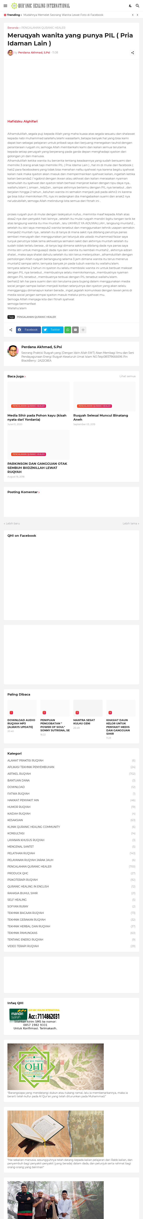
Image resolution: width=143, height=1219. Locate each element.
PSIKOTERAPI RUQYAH (71, 880)
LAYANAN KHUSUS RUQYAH (71, 840)
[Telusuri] (138, 6)
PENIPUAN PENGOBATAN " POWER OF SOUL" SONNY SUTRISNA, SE (55, 725)
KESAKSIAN (71, 820)
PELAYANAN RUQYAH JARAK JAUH (71, 860)
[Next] (137, 15)
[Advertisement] (71, 89)
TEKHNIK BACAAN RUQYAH (71, 913)
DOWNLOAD (71, 787)
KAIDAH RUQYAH (71, 814)
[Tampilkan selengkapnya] (83, 330)
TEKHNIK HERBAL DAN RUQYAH (71, 926)
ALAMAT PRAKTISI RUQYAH (71, 761)
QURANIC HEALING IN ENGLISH (71, 887)
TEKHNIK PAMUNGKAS (71, 933)
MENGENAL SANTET (71, 847)
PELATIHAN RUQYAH (71, 853)
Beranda (12, 27)
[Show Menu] (5, 6)
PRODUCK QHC (71, 873)
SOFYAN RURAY (71, 907)
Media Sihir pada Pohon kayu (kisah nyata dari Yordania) (36, 417)
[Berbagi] (133, 53)
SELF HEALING (71, 900)
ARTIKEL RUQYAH (71, 774)
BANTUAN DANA (71, 781)
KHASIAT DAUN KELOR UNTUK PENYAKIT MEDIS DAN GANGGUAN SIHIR (118, 726)
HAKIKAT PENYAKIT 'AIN (71, 800)
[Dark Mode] (130, 6)
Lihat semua (128, 376)
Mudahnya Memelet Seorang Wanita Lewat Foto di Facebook (63, 15)
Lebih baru (13, 523)
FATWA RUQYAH (71, 794)
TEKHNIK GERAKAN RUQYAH (71, 920)
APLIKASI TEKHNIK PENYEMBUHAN (71, 767)
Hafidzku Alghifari (22, 121)
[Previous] (133, 15)
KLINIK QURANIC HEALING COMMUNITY (71, 827)
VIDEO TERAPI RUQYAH (71, 946)
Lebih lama (130, 523)
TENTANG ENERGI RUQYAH (71, 940)
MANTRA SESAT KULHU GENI (84, 721)
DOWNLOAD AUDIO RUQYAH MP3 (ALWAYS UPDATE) (21, 723)
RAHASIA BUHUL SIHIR (71, 893)
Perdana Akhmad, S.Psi (41, 347)
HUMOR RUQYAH (71, 807)
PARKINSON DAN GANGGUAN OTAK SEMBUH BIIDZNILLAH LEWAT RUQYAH (37, 468)
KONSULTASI (71, 833)
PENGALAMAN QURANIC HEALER (43, 27)
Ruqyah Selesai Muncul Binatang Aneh (100, 417)
